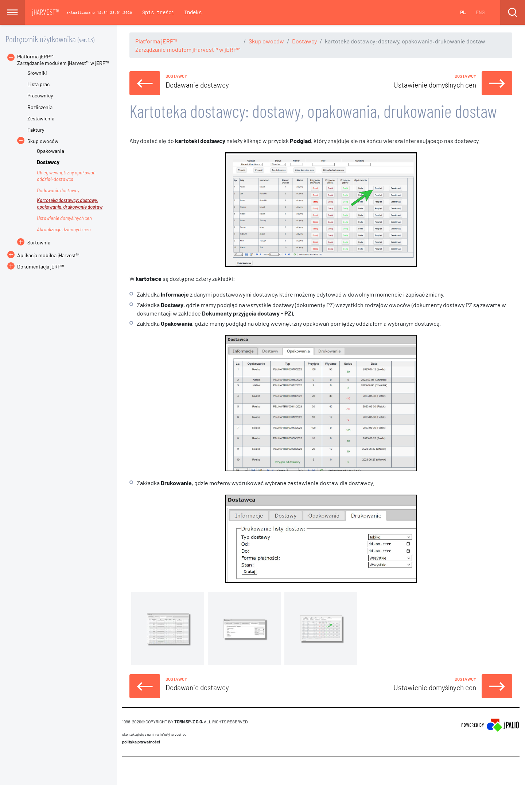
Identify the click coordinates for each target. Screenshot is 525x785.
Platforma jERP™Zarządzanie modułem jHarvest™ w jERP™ (63, 59)
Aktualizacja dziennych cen (64, 229)
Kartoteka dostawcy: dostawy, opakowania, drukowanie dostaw (69, 203)
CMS (126, 770)
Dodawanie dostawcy (58, 190)
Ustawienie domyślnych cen (64, 218)
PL (463, 12)
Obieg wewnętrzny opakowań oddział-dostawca (66, 176)
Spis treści (158, 12)
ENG (480, 12)
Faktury (35, 130)
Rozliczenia (39, 107)
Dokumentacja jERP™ (35, 266)
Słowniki (37, 73)
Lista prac (38, 84)
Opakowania (50, 151)
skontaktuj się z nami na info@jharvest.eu (154, 734)
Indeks (193, 12)
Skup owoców (266, 41)
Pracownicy (40, 95)
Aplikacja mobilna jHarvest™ (48, 255)
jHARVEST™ (45, 11)
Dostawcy (304, 41)
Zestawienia (40, 118)
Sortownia (38, 242)
